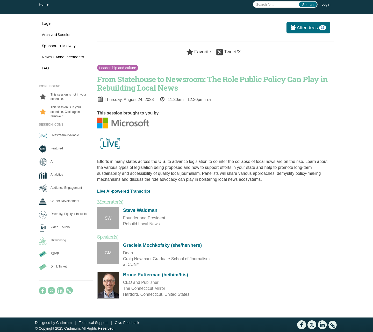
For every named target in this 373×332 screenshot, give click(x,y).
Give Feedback (127, 323)
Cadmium (64, 323)
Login (325, 4)
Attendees (306, 28)
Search (307, 5)
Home (43, 4)
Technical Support (93, 323)
